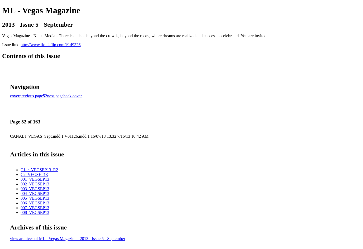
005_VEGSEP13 (35, 198)
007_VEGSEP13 (35, 207)
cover (15, 96)
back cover (73, 96)
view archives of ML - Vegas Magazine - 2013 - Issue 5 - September (67, 238)
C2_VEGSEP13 (34, 174)
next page (55, 96)
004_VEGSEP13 (35, 193)
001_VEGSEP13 (35, 179)
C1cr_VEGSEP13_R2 (39, 169)
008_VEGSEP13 (35, 212)
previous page (31, 96)
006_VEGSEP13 (35, 203)
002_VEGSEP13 (35, 184)
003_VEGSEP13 (35, 188)
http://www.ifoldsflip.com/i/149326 (50, 44)
